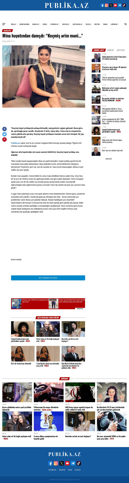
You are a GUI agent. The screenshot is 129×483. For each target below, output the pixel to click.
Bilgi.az (88, 24)
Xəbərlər (62, 470)
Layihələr (114, 24)
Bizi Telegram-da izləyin (48, 278)
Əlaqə (70, 470)
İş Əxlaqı (78, 470)
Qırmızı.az (35, 24)
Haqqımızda (52, 470)
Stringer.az (54, 24)
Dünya (45, 24)
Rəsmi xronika (24, 24)
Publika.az (15, 143)
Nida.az (13, 24)
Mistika (97, 24)
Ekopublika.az (77, 24)
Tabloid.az (65, 24)
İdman (105, 24)
